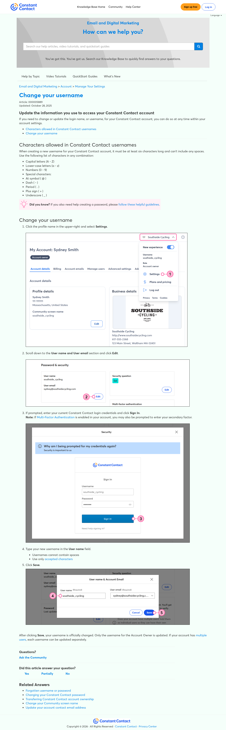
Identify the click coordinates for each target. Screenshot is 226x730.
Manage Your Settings (90, 86)
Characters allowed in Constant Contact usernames (61, 129)
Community (115, 6)
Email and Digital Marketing (38, 86)
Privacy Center (148, 726)
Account (66, 86)
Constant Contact (126, 726)
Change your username (41, 133)
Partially (47, 673)
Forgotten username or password (48, 690)
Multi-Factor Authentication (56, 417)
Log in (208, 7)
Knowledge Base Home (91, 6)
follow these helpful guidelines (139, 204)
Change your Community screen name (52, 703)
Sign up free (190, 7)
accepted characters (59, 559)
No (68, 673)
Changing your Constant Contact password (55, 695)
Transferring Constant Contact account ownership (60, 699)
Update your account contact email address (56, 707)
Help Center (133, 6)
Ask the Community (33, 657)
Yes (27, 673)
